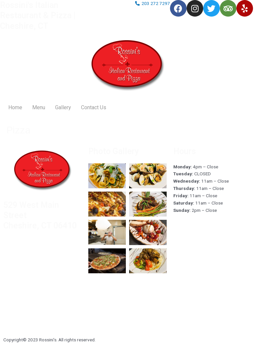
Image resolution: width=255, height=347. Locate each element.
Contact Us (93, 107)
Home (15, 107)
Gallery (63, 107)
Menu (38, 107)
